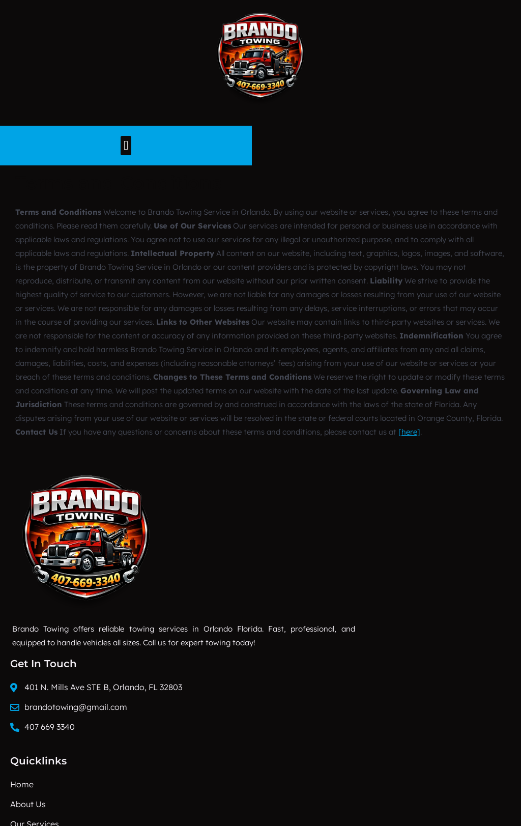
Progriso (32, 798)
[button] (260, 145)
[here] (409, 426)
